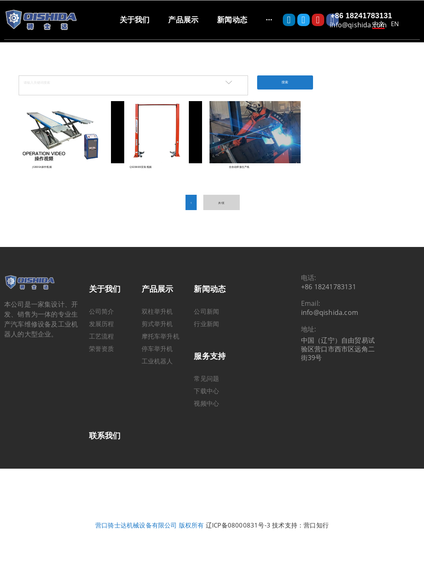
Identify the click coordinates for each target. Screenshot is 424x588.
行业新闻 (206, 336)
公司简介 (101, 324)
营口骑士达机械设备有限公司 (136, 538)
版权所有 (191, 538)
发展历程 (101, 336)
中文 (378, 23)
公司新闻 (206, 324)
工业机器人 (157, 374)
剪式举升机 (157, 336)
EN (395, 23)
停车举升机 (157, 361)
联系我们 (105, 448)
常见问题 (206, 391)
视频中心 (206, 416)
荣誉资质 (101, 361)
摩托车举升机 (160, 349)
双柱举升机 (157, 324)
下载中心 (206, 403)
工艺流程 (101, 349)
